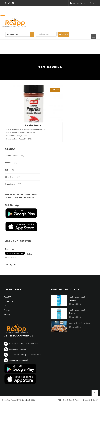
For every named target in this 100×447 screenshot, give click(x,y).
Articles (7, 306)
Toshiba (8, 159)
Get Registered (78, 3)
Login (92, 3)
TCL (6, 166)
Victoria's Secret (11, 152)
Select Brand (10, 180)
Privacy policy (90, 396)
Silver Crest (9, 173)
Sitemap (7, 311)
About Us (8, 293)
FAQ (5, 302)
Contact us (8, 298)
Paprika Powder (18, 111)
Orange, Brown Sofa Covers (80, 319)
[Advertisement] (37, 42)
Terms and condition (68, 396)
